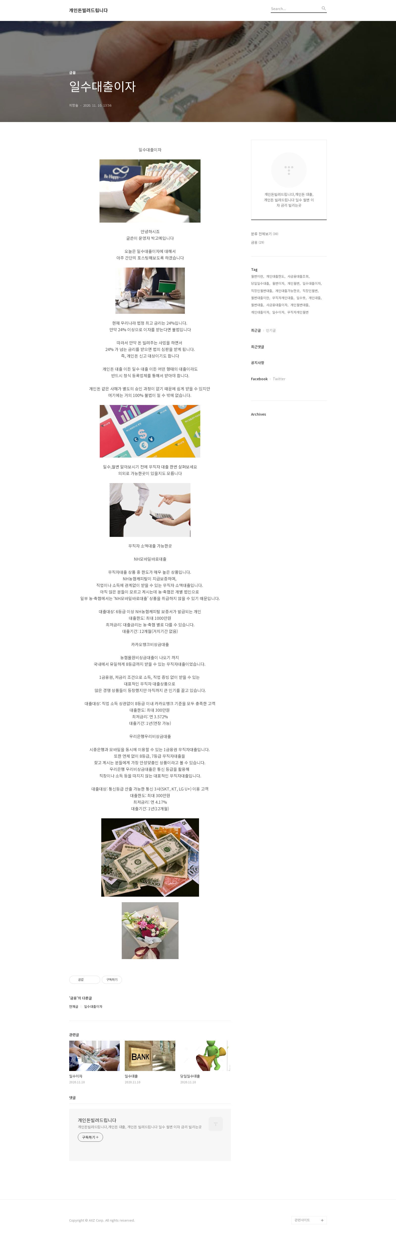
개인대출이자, (260, 312)
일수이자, (278, 312)
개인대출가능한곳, (288, 290)
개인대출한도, (275, 276)
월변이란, (257, 276)
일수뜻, (301, 297)
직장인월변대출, (262, 290)
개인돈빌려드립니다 (88, 10)
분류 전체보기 (264, 233)
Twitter (279, 378)
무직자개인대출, (283, 297)
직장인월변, (311, 290)
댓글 (72, 1097)
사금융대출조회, (298, 276)
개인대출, (315, 297)
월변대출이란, (260, 297)
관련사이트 (302, 1220)
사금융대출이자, (277, 304)
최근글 (256, 330)
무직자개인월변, (298, 312)
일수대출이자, (312, 283)
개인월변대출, (300, 304)
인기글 (271, 330)
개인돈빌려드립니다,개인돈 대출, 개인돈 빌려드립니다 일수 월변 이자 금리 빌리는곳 (140, 1126)
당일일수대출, (260, 283)
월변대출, (257, 304)
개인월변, (294, 283)
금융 (257, 242)
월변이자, (278, 283)
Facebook (259, 378)
